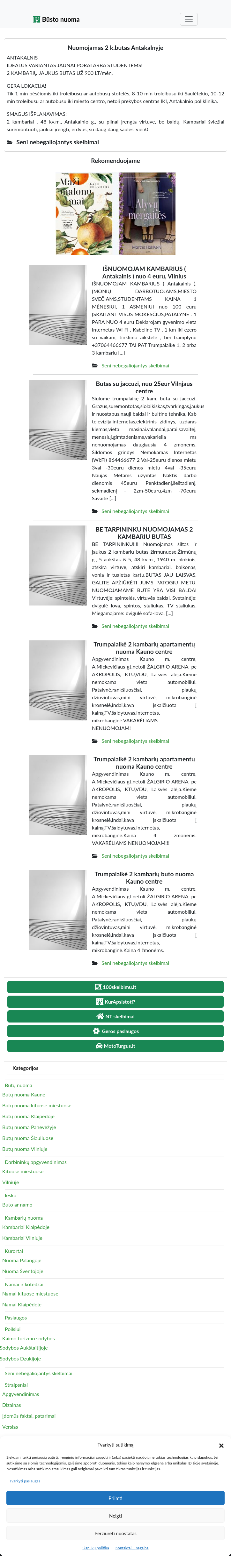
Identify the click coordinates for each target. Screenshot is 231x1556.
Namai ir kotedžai (24, 1284)
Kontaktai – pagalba (132, 1547)
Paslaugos (16, 1317)
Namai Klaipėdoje (21, 1304)
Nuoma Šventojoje (22, 1271)
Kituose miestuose (22, 1171)
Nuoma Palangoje (21, 1260)
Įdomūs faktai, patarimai (29, 1416)
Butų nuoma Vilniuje (25, 1149)
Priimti (115, 1498)
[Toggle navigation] (189, 19)
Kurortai (14, 1251)
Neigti (115, 1516)
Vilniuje (10, 1182)
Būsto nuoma (56, 19)
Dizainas (11, 1405)
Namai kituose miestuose (30, 1293)
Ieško (10, 1195)
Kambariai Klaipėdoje (25, 1227)
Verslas (10, 1427)
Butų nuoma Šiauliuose (27, 1138)
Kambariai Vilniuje (22, 1238)
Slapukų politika (95, 1547)
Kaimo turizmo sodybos (28, 1338)
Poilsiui (12, 1329)
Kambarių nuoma (24, 1218)
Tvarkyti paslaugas (25, 1481)
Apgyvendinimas (20, 1394)
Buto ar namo (17, 1204)
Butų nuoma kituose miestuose (36, 1105)
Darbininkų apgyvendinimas (36, 1162)
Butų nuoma (18, 1085)
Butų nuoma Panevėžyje (29, 1127)
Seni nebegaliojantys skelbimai (135, 365)
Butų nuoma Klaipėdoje (28, 1116)
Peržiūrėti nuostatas (115, 1533)
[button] (221, 1444)
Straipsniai (16, 1385)
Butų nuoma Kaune (23, 1094)
